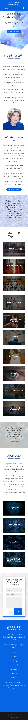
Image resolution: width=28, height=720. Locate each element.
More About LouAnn (14, 189)
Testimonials (14, 665)
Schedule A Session (14, 31)
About (14, 652)
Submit (18, 612)
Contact (14, 677)
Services (14, 656)
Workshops (14, 661)
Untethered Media (14, 718)
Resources (14, 669)
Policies (14, 673)
